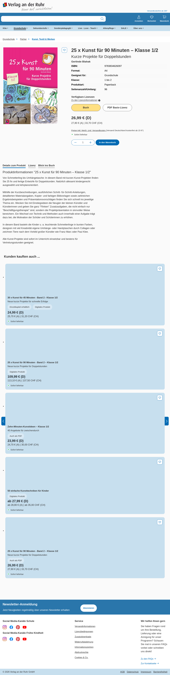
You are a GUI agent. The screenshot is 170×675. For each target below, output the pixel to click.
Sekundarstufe (40, 28)
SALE (123, 28)
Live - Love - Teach (87, 28)
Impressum (146, 672)
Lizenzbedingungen (84, 631)
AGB (122, 672)
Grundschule (20, 28)
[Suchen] (102, 19)
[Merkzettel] (151, 18)
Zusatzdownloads (83, 637)
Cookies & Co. (81, 657)
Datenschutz (133, 672)
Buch (86, 107)
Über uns (137, 28)
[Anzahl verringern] (75, 142)
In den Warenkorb (107, 142)
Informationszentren (84, 647)
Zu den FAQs (148, 659)
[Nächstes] (167, 421)
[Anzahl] (83, 142)
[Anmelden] (139, 18)
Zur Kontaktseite (150, 663)
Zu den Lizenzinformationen (85, 100)
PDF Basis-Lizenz (117, 107)
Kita (5, 28)
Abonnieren (88, 608)
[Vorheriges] (3, 421)
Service (79, 621)
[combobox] (50, 19)
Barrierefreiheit (160, 672)
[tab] (14, 165)
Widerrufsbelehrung (84, 642)
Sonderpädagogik (62, 28)
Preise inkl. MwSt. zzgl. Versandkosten (88, 130)
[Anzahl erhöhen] (90, 142)
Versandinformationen (85, 626)
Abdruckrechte (81, 652)
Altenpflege (108, 28)
